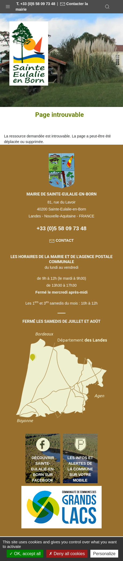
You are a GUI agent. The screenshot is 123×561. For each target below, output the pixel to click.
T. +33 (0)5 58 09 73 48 (35, 4)
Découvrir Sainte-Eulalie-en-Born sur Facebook (43, 469)
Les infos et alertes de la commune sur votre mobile (80, 469)
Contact (61, 240)
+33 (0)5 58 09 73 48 (61, 228)
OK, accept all (25, 553)
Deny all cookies (67, 553)
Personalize (104, 553)
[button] (7, 5)
